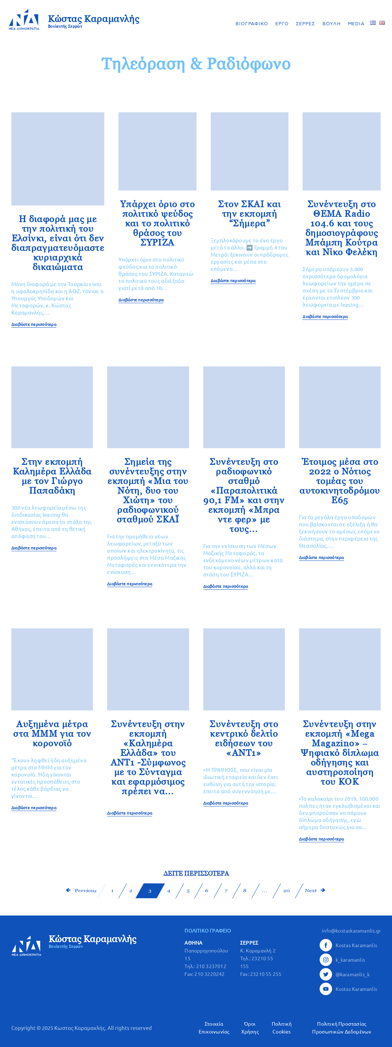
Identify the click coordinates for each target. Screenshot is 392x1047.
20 (286, 890)
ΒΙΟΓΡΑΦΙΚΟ (252, 24)
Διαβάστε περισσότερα (33, 324)
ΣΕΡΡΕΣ (305, 24)
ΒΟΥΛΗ (331, 24)
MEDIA (356, 24)
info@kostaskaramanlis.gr (351, 931)
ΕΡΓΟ (282, 24)
